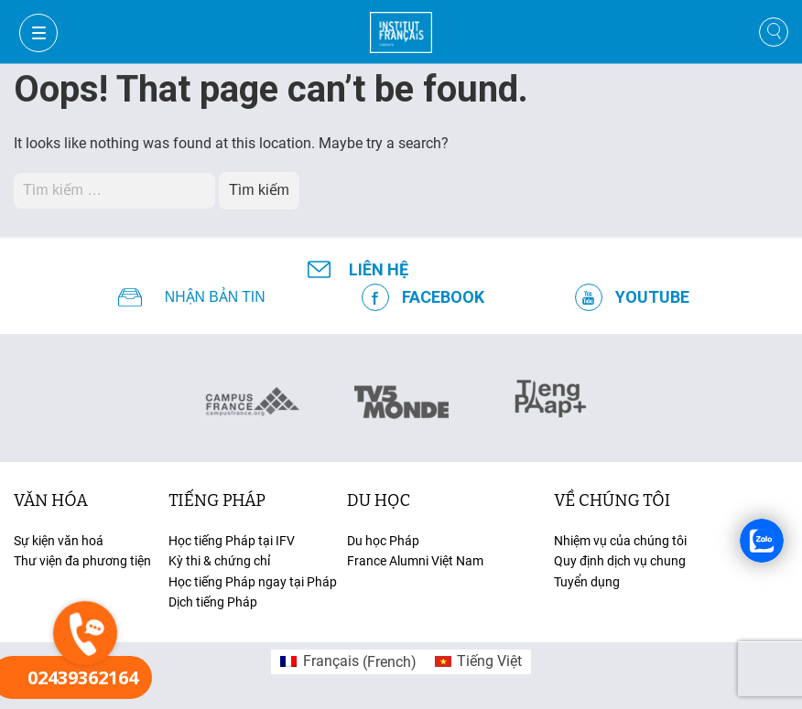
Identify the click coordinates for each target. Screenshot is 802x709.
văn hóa (51, 500)
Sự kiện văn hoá (58, 540)
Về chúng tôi (612, 500)
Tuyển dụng (587, 582)
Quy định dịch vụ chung (620, 560)
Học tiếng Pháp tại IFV (231, 540)
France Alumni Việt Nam (415, 560)
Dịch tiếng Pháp (212, 602)
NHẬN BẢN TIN (215, 297)
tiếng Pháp (217, 500)
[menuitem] (348, 662)
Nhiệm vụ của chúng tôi (620, 540)
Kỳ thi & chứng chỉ (219, 560)
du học (378, 500)
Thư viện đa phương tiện (82, 560)
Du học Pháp (383, 540)
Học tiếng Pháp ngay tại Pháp (252, 582)
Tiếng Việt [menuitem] (489, 661)
